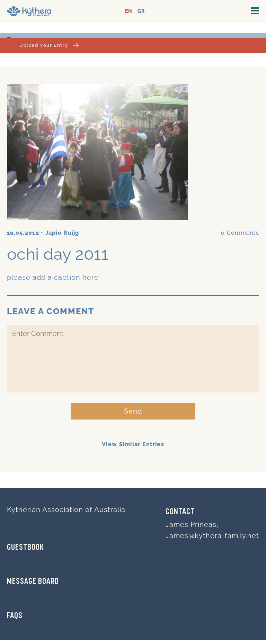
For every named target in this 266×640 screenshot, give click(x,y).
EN (128, 11)
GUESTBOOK (25, 548)
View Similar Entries (133, 444)
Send (133, 411)
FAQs (15, 616)
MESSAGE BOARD (33, 582)
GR (141, 11)
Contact (180, 512)
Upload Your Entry (49, 45)
